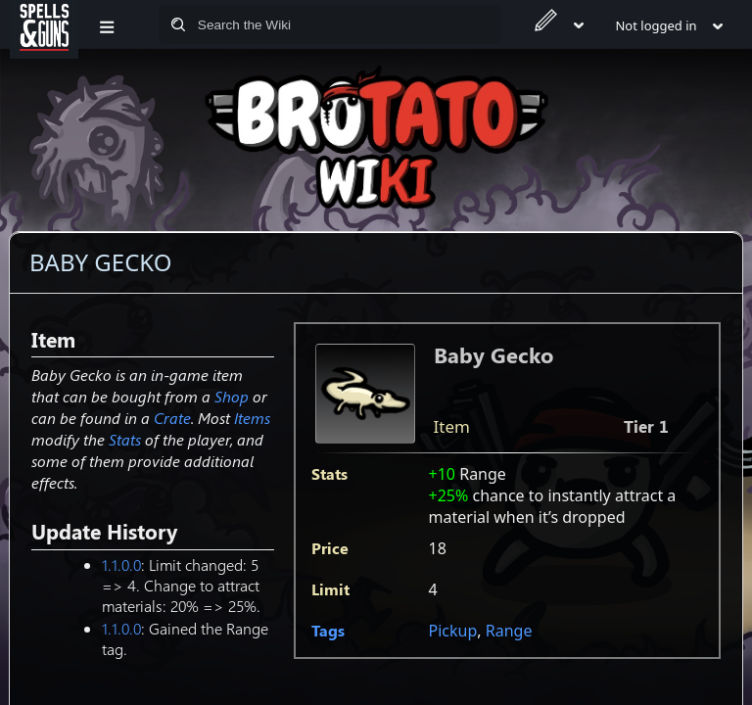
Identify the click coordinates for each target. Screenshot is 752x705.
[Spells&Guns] (44, 24)
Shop (231, 396)
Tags (328, 630)
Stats (125, 439)
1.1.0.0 (121, 564)
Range (509, 630)
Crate (172, 417)
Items (252, 417)
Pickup (453, 630)
